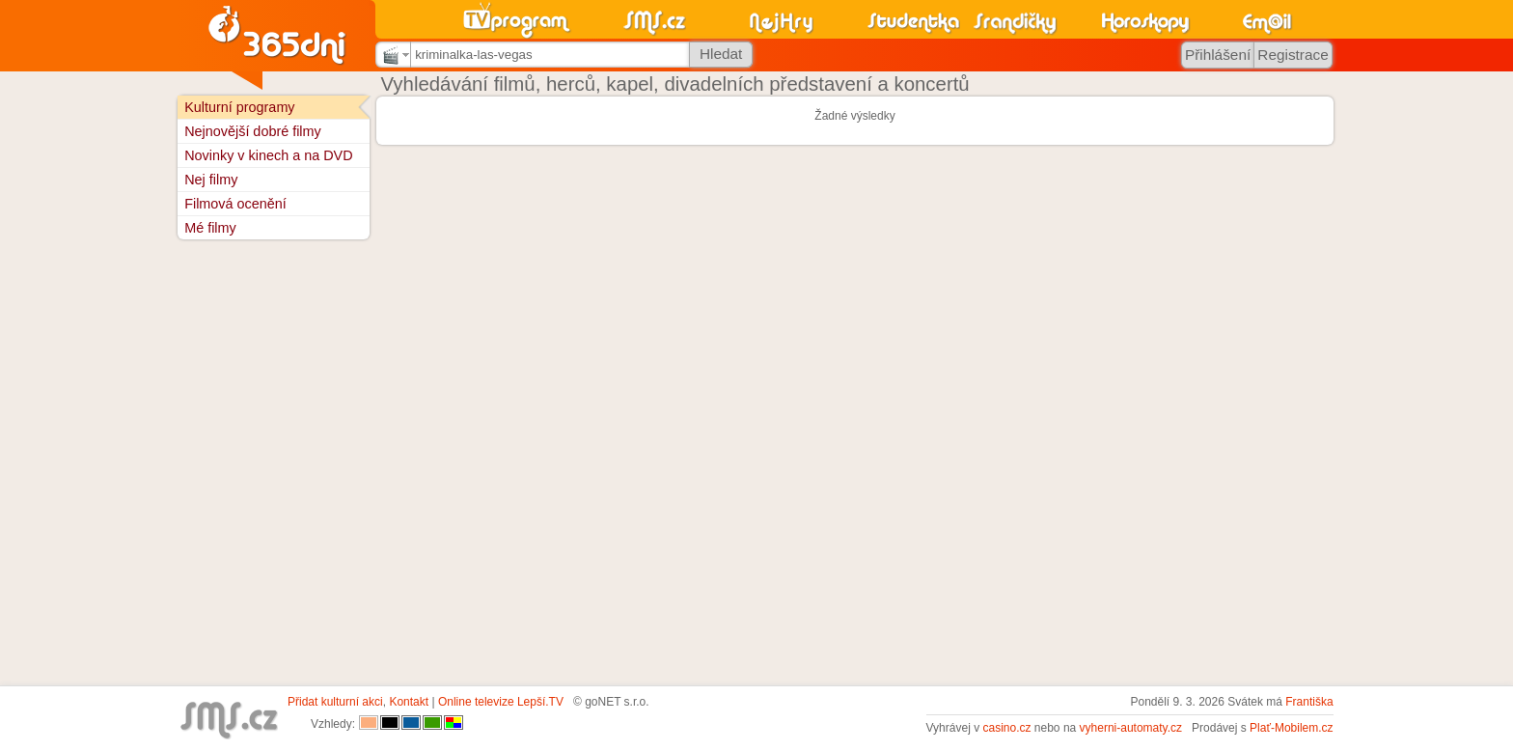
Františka (1309, 702)
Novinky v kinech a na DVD (268, 155)
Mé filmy (210, 228)
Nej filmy (210, 179)
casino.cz (1006, 728)
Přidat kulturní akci (335, 702)
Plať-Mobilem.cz (1292, 728)
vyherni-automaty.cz (1131, 728)
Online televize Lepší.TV (501, 702)
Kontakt (408, 702)
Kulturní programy (239, 107)
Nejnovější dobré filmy (252, 131)
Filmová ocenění (235, 203)
